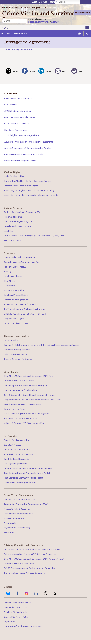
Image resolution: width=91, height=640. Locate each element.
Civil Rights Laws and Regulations (23, 135)
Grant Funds (11, 372)
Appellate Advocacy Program (17, 226)
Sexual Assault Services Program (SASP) (22, 404)
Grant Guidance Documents (16, 123)
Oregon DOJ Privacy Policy (16, 617)
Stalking (7, 271)
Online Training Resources (16, 354)
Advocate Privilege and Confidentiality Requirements (28, 142)
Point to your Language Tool (17, 300)
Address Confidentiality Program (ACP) (22, 212)
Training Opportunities (16, 336)
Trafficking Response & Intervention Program (25, 309)
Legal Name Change (13, 276)
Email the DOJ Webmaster (16, 612)
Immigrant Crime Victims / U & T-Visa (21, 304)
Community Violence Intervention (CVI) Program (25, 385)
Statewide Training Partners (17, 350)
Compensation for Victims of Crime (20, 499)
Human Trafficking (12, 240)
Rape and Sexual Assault (15, 267)
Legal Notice (9, 621)
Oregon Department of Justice (24, 7)
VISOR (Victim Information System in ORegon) (25, 314)
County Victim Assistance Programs (20, 257)
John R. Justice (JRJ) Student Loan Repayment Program (29, 395)
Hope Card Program (13, 217)
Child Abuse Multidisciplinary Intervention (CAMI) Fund (28, 376)
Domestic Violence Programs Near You (21, 262)
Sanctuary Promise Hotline (16, 295)
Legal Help (8, 231)
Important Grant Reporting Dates (19, 117)
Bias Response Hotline (14, 290)
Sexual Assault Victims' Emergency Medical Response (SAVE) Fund (34, 236)
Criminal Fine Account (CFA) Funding (20, 390)
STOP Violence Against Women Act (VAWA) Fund (26, 414)
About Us (37, 2)
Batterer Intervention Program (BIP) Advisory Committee (30, 554)
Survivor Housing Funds (14, 409)
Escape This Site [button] (82, 13)
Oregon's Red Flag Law (14, 318)
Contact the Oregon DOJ (15, 607)
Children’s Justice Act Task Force (19, 563)
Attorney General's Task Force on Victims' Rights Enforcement (32, 549)
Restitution (9, 532)
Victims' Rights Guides (14, 176)
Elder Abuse (9, 286)
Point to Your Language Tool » (18, 98)
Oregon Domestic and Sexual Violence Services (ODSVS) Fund (32, 400)
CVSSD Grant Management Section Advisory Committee (29, 568)
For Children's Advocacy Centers (18, 513)
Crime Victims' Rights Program (18, 221)
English (61, 2)
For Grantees (11, 436)
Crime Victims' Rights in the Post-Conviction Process (27, 181)
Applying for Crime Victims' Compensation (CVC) (26, 504)
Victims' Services (13, 208)
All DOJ (55, 22)
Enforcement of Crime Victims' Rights (21, 186)
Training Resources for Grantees (18, 359)
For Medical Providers (14, 518)
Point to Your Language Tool (17, 440)
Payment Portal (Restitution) (17, 528)
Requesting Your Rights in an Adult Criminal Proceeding (29, 190)
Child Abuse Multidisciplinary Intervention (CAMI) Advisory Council (34, 559)
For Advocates (10, 523)
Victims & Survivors (38, 22)
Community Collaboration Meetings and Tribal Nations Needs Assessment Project (41, 345)
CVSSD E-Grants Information (17, 111)
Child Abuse (9, 281)
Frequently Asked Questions (17, 509)
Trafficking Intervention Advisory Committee (24, 573)
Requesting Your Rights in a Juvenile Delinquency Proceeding (31, 195)
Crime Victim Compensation (19, 495)
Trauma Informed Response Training (20, 418)
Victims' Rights (12, 172)
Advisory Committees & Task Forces (23, 545)
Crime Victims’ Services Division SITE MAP (23, 626)
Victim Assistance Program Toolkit (20, 161)
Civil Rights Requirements (16, 130)
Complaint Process (12, 105)
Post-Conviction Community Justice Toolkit (24, 154)
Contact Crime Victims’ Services (18, 603)
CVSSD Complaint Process (16, 323)
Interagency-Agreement (19, 49)
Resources (9, 253)
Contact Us (49, 2)
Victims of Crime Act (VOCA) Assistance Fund (24, 423)
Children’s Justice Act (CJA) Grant (19, 381)
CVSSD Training (11, 340)
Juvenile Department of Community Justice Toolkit (27, 148)
